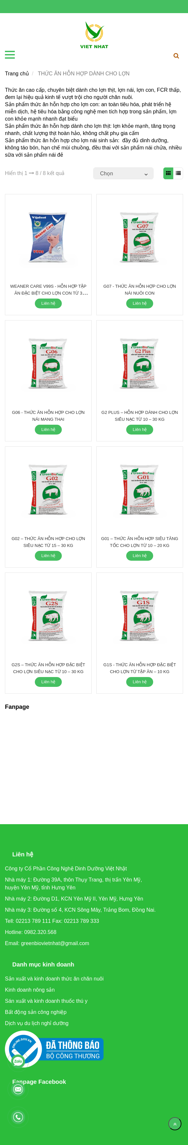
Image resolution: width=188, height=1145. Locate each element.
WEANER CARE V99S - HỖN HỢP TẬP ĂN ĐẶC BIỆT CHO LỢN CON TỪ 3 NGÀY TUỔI (48, 293)
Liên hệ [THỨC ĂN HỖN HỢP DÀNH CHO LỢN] (48, 303)
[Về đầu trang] (174, 1123)
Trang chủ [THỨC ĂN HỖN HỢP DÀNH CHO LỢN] (17, 73)
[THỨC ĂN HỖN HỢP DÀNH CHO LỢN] (94, 35)
